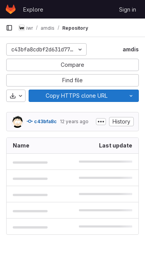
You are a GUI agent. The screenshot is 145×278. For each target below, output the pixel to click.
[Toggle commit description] (101, 121)
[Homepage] (10, 9)
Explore (33, 9)
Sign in (127, 9)
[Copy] (76, 96)
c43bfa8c (42, 121)
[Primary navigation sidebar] (9, 28)
